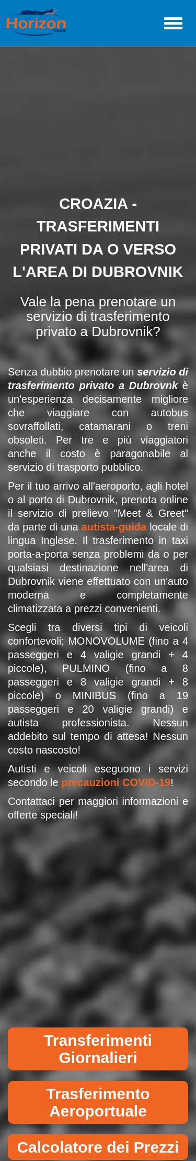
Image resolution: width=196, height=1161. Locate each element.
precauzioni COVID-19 (115, 782)
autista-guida (114, 527)
